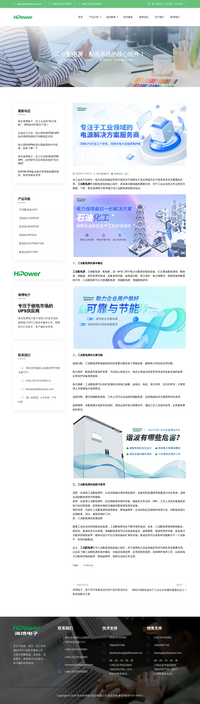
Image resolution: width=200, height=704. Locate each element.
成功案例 (111, 17)
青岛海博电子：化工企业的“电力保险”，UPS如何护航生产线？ (37, 123)
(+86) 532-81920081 (62, 4)
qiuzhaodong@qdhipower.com (126, 652)
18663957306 (117, 645)
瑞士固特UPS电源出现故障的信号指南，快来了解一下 (38, 146)
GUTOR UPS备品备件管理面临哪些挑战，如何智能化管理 (38, 173)
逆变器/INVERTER (29, 226)
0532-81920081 (118, 637)
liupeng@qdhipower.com (167, 652)
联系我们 (175, 17)
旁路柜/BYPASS (28, 235)
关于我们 (159, 17)
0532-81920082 (162, 637)
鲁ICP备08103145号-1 (130, 695)
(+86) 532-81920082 (92, 4)
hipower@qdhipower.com (29, 4)
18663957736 (161, 645)
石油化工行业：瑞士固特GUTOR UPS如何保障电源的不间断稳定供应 (38, 134)
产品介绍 (93, 17)
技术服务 (128, 17)
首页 (80, 17)
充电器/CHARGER (29, 218)
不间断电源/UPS (28, 209)
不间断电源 (88, 565)
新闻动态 (143, 17)
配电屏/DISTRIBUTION (31, 243)
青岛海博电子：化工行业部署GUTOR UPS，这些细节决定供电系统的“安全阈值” (38, 160)
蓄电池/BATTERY (28, 252)
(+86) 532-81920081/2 (38, 380)
